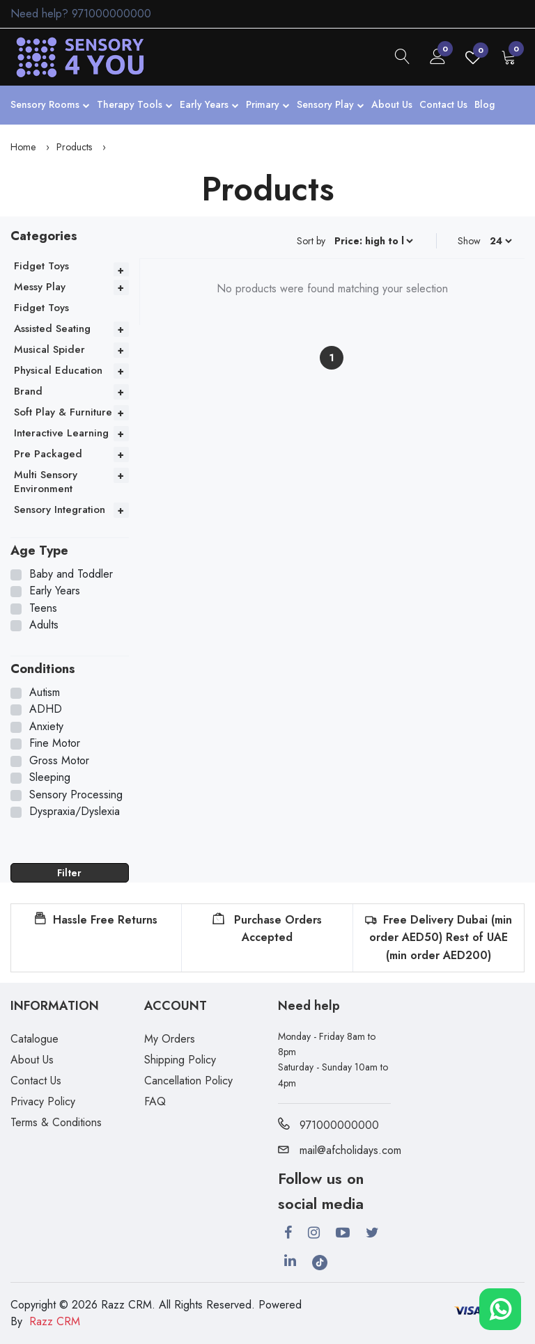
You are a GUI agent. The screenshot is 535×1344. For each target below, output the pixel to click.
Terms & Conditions (56, 1122)
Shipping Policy (180, 1060)
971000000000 (111, 14)
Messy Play (39, 287)
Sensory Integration (59, 509)
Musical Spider (49, 349)
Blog (484, 104)
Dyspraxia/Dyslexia (74, 811)
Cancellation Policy (188, 1081)
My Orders (169, 1039)
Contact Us (443, 104)
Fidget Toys (41, 266)
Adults (44, 625)
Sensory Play (330, 105)
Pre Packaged (48, 454)
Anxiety (46, 726)
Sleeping (49, 777)
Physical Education (58, 370)
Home (23, 147)
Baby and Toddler (71, 574)
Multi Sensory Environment (45, 482)
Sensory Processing (76, 795)
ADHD (45, 709)
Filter (69, 873)
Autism (44, 692)
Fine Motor (54, 743)
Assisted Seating (52, 328)
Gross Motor (59, 760)
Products (74, 147)
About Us (391, 104)
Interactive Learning (61, 433)
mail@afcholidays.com (339, 1150)
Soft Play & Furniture (63, 412)
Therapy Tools (135, 105)
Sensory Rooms (50, 105)
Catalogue (34, 1039)
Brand (28, 391)
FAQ (155, 1101)
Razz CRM (54, 1321)
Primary (268, 105)
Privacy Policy (42, 1101)
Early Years (209, 105)
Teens (43, 608)
